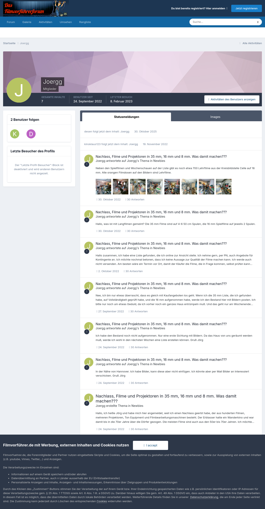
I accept (150, 445)
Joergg (124, 131)
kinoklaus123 (92, 144)
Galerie (26, 22)
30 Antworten (134, 199)
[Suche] (207, 22)
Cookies (102, 501)
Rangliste (85, 22)
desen (88, 131)
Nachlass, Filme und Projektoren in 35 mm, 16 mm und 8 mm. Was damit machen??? (161, 156)
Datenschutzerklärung (204, 497)
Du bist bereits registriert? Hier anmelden (199, 8)
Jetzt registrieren (247, 8)
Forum (11, 22)
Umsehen (66, 22)
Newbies (159, 160)
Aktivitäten (45, 22)
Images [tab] (215, 117)
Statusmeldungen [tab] (126, 117)
